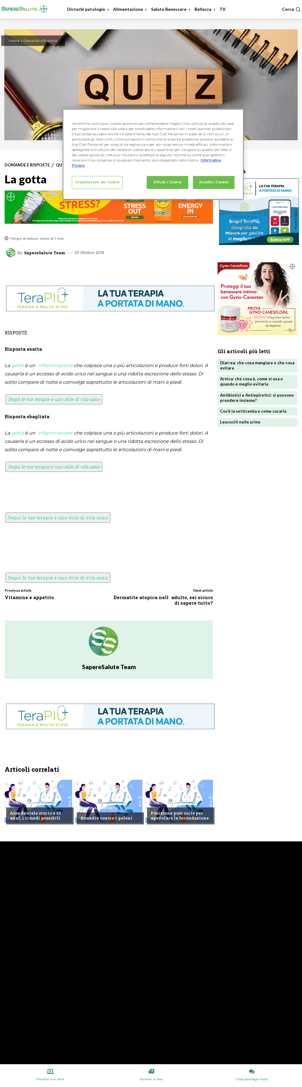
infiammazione (55, 365)
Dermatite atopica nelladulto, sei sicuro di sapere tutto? (163, 600)
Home (14, 40)
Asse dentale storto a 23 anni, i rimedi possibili (35, 816)
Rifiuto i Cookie (167, 182)
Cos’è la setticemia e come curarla (253, 410)
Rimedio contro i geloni (106, 818)
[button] (291, 9)
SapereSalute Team (44, 253)
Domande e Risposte (40, 40)
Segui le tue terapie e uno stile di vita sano (54, 399)
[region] (153, 154)
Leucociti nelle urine (240, 421)
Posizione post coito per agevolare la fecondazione (179, 816)
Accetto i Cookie (213, 182)
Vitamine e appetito (29, 597)
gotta (17, 365)
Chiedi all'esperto (28, 803)
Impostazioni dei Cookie (97, 182)
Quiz (61, 165)
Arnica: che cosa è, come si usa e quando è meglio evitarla (251, 381)
